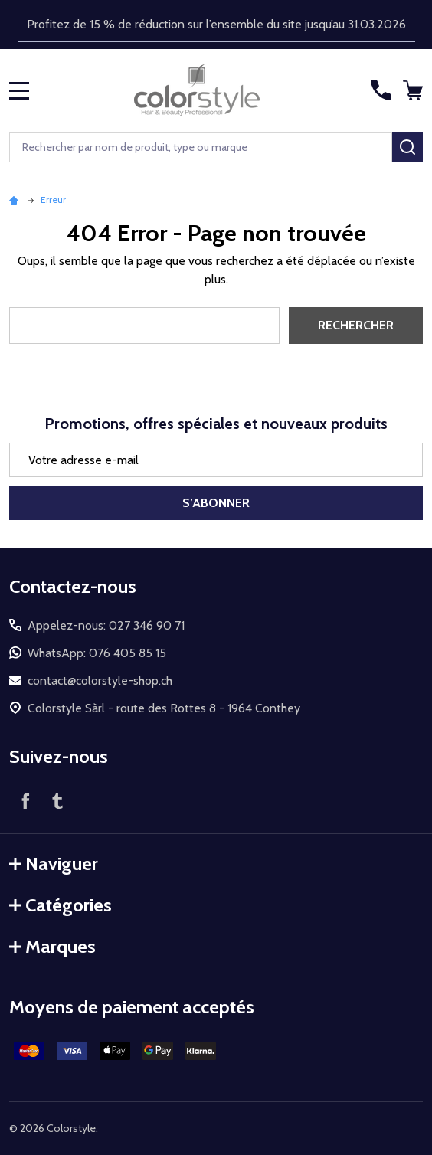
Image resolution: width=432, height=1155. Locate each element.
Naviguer (53, 863)
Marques (52, 946)
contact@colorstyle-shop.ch (100, 680)
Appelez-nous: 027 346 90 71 (106, 625)
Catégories (60, 905)
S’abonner (216, 503)
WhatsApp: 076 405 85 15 (97, 653)
